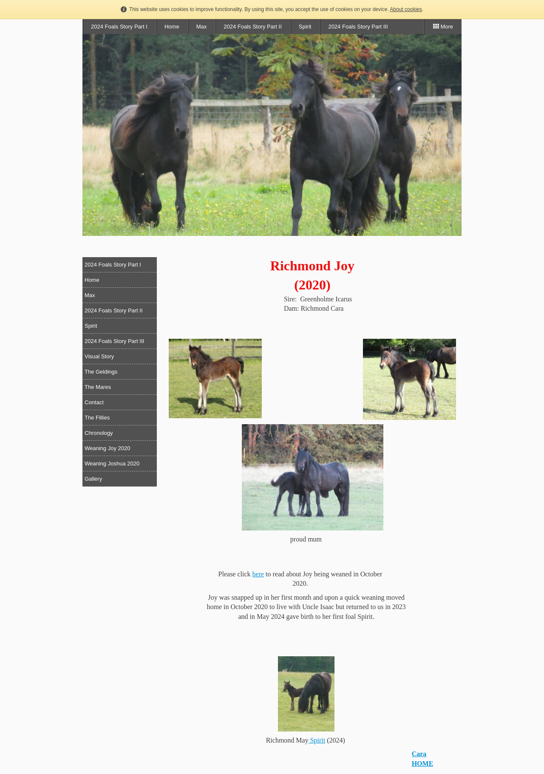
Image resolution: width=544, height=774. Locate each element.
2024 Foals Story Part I (119, 26)
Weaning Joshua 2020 (112, 463)
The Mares (98, 387)
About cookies (406, 9)
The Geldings (101, 372)
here (258, 574)
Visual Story (99, 356)
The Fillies (97, 417)
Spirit (305, 26)
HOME (423, 763)
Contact (94, 402)
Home (171, 26)
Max (201, 26)
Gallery (93, 479)
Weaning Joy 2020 (107, 448)
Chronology (99, 433)
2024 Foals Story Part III (358, 26)
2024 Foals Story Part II (253, 26)
